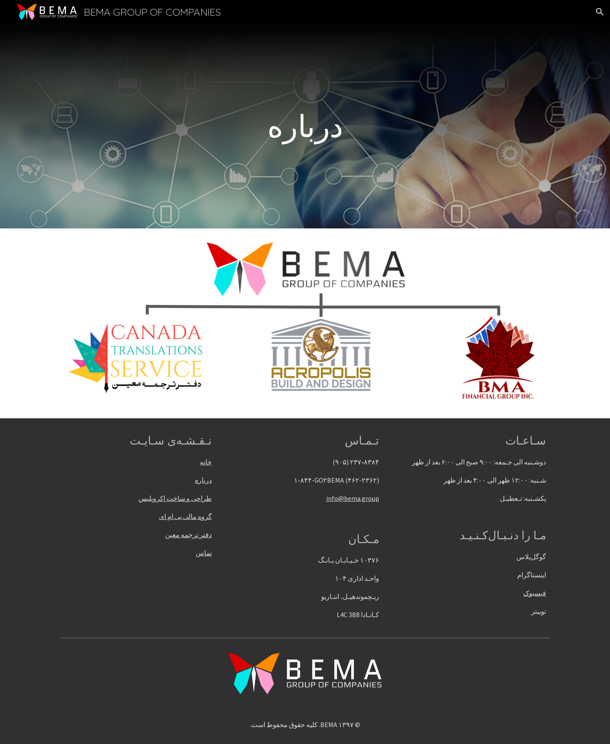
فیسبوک (534, 593)
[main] (305, 126)
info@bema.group (352, 498)
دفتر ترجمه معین (188, 534)
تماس (204, 553)
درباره (203, 480)
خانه (206, 462)
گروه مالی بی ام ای (185, 516)
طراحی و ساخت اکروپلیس (175, 498)
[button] (600, 12)
